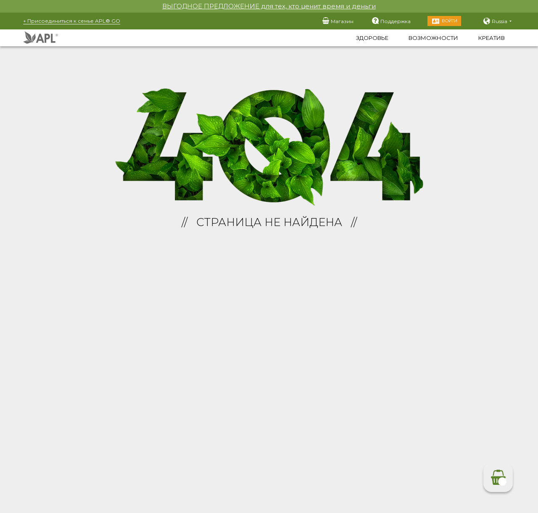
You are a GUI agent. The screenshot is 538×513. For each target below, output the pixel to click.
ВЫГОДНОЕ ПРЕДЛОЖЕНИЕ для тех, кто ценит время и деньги (269, 6)
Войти (449, 21)
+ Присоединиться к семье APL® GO (71, 21)
